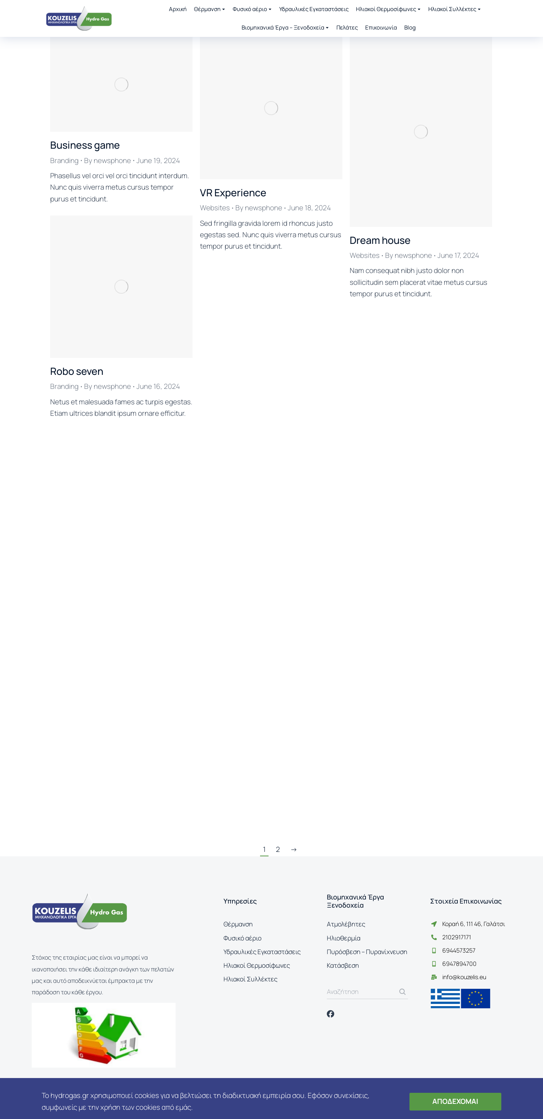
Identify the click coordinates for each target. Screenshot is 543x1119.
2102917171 (456, 937)
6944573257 (458, 950)
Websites (215, 208)
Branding (64, 160)
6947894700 (459, 964)
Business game (85, 145)
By (107, 160)
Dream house (380, 240)
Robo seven (76, 371)
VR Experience (233, 192)
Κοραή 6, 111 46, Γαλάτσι (473, 924)
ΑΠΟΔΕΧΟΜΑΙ (455, 1101)
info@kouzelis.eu (464, 977)
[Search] (402, 991)
